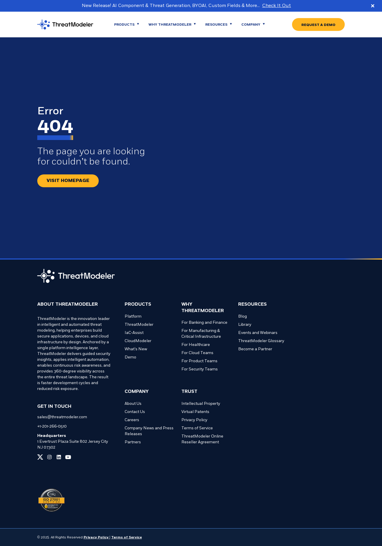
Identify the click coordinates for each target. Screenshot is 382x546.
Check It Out (276, 6)
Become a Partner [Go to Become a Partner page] (255, 349)
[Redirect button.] (68, 180)
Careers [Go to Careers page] (132, 420)
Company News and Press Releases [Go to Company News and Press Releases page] (149, 431)
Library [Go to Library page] (244, 325)
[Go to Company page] (253, 24)
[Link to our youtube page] (68, 457)
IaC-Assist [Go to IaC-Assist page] (134, 333)
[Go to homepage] (69, 24)
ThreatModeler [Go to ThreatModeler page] (139, 325)
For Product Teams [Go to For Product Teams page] (199, 361)
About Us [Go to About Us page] (133, 404)
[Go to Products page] (126, 24)
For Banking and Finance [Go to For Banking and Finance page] (204, 323)
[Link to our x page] (40, 457)
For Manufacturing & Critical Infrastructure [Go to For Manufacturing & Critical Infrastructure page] (201, 334)
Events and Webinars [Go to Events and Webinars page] (257, 333)
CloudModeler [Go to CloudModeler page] (138, 341)
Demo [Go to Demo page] (130, 357)
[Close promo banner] (372, 6)
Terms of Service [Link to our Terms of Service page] (126, 537)
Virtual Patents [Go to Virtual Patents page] (195, 412)
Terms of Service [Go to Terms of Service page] (197, 428)
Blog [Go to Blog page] (242, 316)
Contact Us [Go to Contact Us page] (135, 412)
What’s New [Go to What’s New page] (136, 349)
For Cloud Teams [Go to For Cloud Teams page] (197, 353)
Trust (189, 391)
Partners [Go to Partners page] (133, 442)
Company (137, 391)
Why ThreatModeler (202, 307)
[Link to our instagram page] (49, 457)
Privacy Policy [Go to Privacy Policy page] (194, 420)
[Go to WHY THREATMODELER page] (172, 24)
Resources (252, 304)
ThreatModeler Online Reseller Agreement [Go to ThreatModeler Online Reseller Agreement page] (202, 439)
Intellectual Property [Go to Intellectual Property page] (200, 404)
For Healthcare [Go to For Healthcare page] (195, 345)
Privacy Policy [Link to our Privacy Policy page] (96, 537)
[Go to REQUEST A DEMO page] (318, 24)
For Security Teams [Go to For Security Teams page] (199, 369)
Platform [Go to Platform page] (133, 316)
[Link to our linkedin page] (59, 457)
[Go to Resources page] (219, 24)
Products (138, 304)
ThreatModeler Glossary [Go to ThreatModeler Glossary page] (261, 341)
